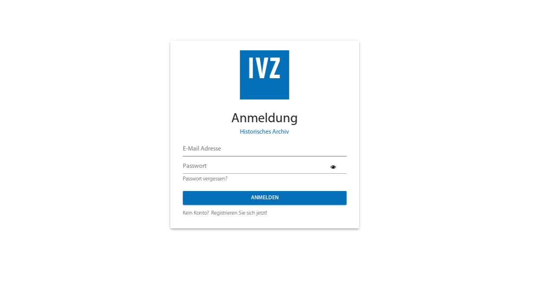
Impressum (289, 238)
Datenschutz (254, 238)
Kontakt (223, 238)
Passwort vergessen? (199, 179)
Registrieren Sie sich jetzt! (233, 213)
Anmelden (258, 198)
